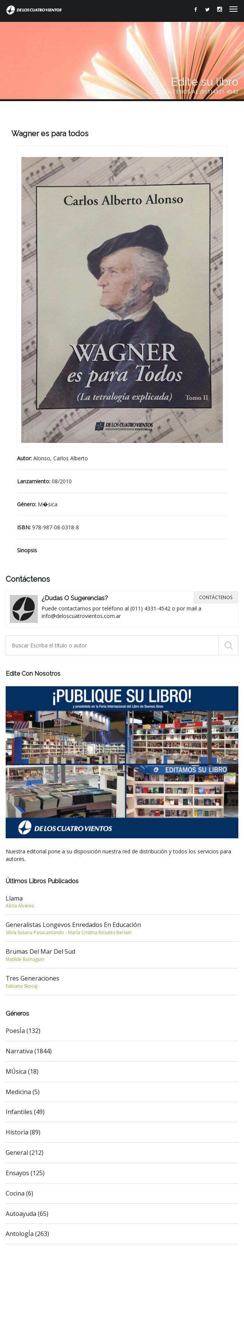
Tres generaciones (122, 981)
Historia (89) (23, 1132)
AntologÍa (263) (27, 1234)
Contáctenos (215, 597)
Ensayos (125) (25, 1173)
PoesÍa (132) (23, 1031)
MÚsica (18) (22, 1071)
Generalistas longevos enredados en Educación (122, 928)
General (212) (24, 1152)
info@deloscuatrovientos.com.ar (81, 615)
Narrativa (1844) (29, 1051)
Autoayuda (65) (27, 1214)
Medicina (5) (23, 1092)
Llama (122, 901)
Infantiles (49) (25, 1112)
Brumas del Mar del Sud (122, 954)
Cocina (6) (19, 1193)
